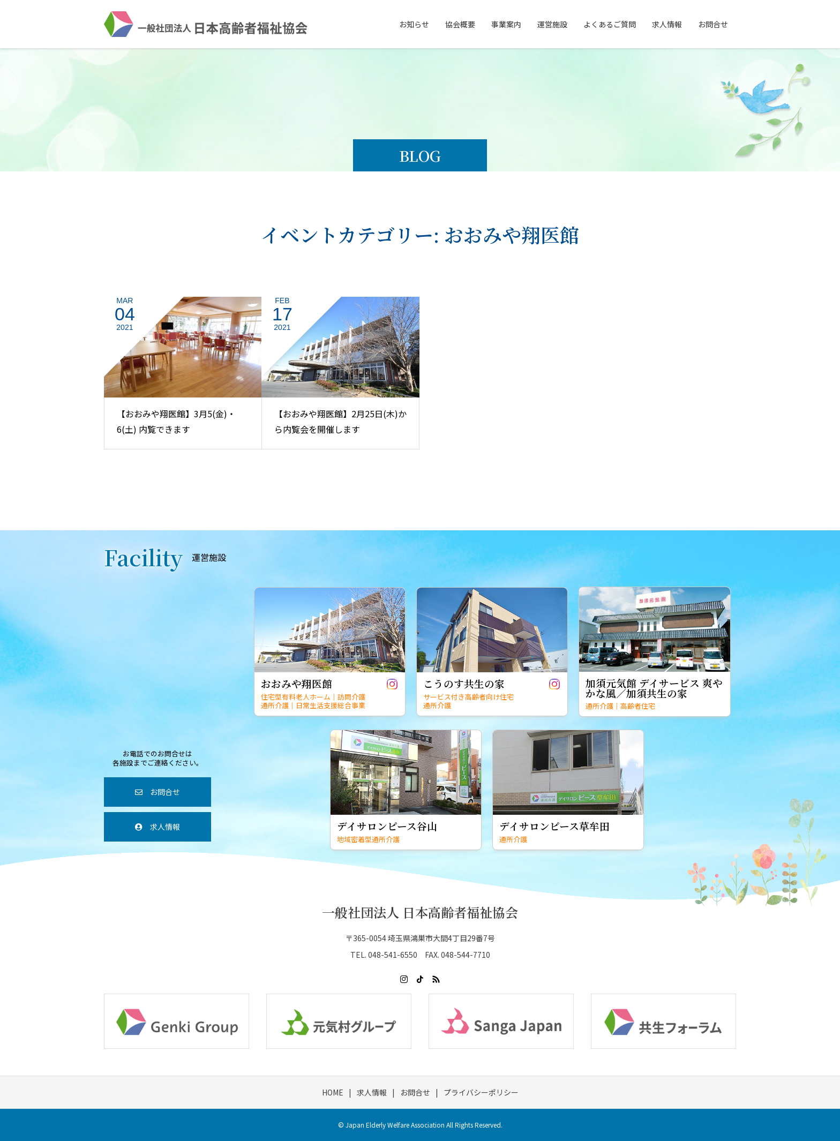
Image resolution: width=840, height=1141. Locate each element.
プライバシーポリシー (481, 1092)
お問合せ (713, 24)
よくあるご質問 (609, 24)
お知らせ (414, 24)
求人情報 (667, 24)
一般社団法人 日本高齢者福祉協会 (420, 912)
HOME (332, 1092)
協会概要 (460, 24)
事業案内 (506, 24)
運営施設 (552, 24)
